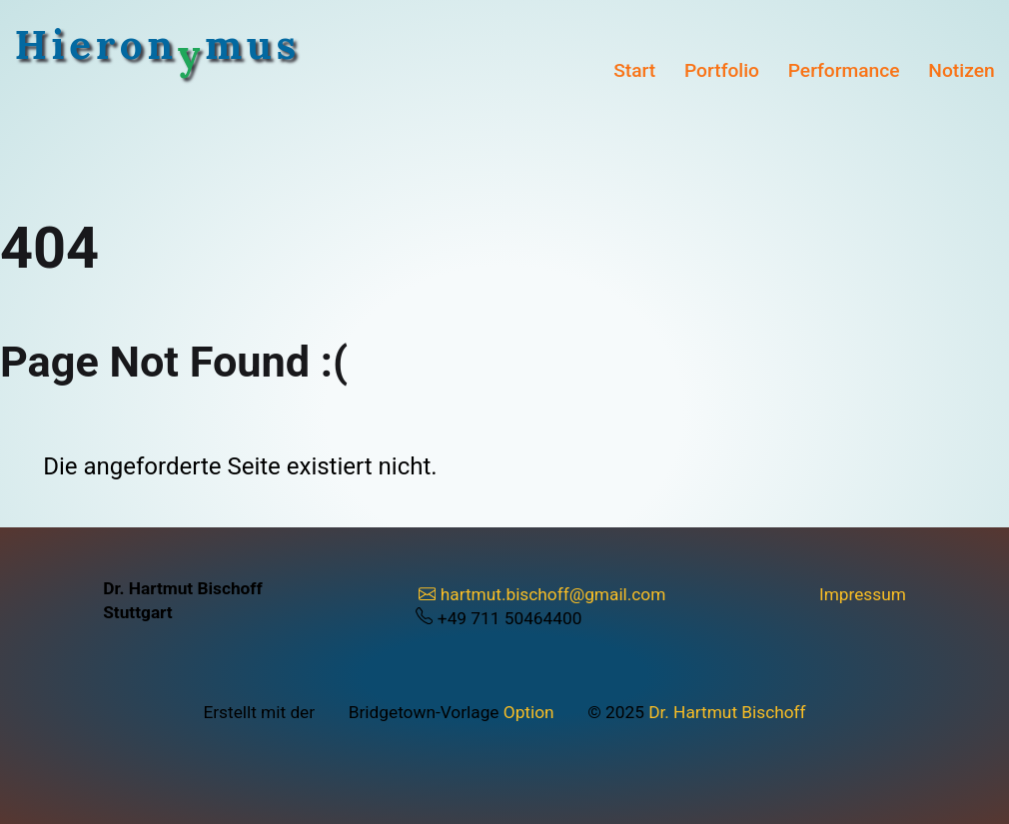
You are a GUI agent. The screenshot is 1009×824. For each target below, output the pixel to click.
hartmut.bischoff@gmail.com (542, 594)
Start (634, 70)
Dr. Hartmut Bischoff (726, 712)
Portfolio (721, 70)
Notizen (961, 70)
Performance (844, 70)
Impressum (862, 594)
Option (529, 712)
